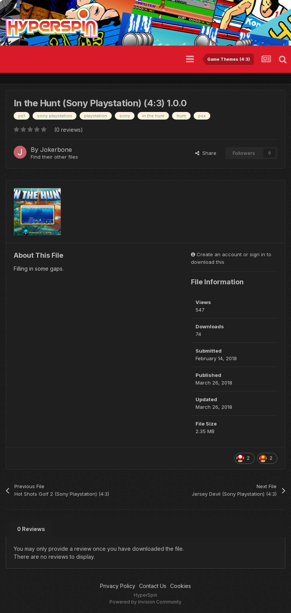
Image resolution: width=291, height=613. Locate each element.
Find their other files (54, 157)
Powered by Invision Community (145, 602)
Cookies (180, 586)
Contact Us (152, 586)
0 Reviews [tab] (31, 529)
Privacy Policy (117, 586)
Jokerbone (56, 149)
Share (205, 153)
